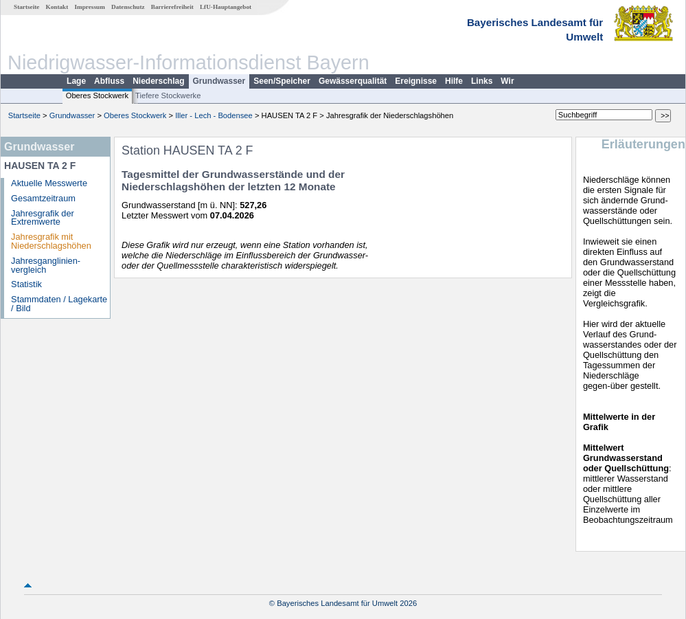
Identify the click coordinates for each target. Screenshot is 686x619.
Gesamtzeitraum (43, 198)
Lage (76, 81)
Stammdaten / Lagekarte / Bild (59, 303)
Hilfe (454, 81)
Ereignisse (416, 81)
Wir (507, 81)
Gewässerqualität (353, 81)
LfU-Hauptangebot (225, 6)
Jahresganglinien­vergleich (45, 265)
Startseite (26, 6)
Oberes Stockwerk (97, 95)
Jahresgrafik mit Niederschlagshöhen (51, 241)
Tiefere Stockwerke (168, 95)
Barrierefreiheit (172, 6)
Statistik (26, 284)
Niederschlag (158, 81)
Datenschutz (128, 6)
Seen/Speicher (281, 81)
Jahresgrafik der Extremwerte (42, 217)
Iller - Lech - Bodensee (214, 115)
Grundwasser (219, 81)
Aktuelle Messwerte (49, 183)
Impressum (90, 6)
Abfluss (109, 81)
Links (481, 81)
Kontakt (57, 6)
